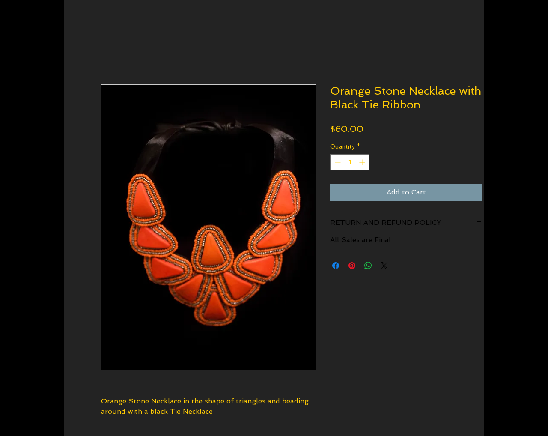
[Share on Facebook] (336, 265)
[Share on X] (384, 265)
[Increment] (362, 162)
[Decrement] (336, 162)
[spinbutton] (349, 162)
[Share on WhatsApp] (368, 265)
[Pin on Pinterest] (352, 265)
